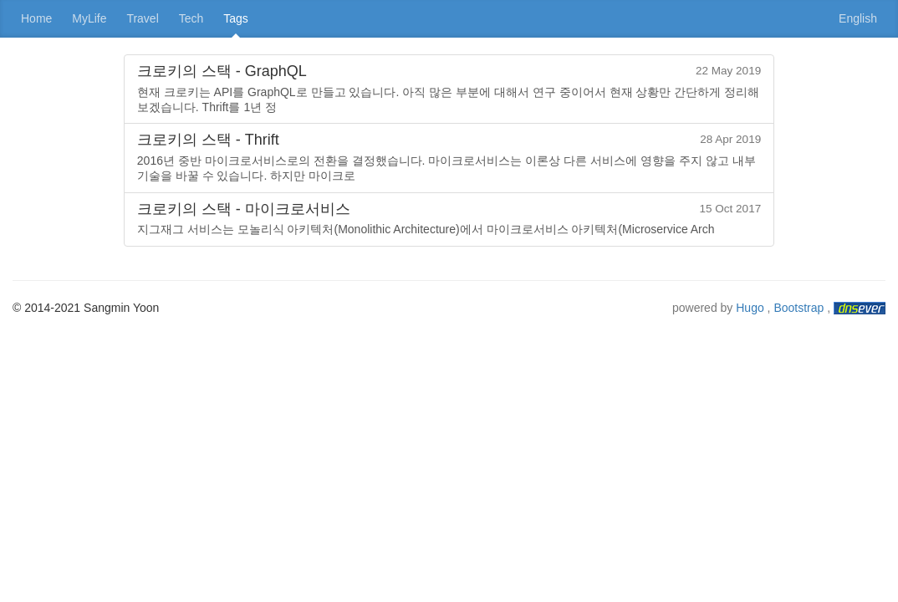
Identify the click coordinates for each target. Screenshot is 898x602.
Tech (191, 18)
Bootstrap (798, 307)
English (858, 18)
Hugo (749, 307)
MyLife (89, 18)
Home (36, 18)
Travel (142, 18)
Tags (235, 18)
